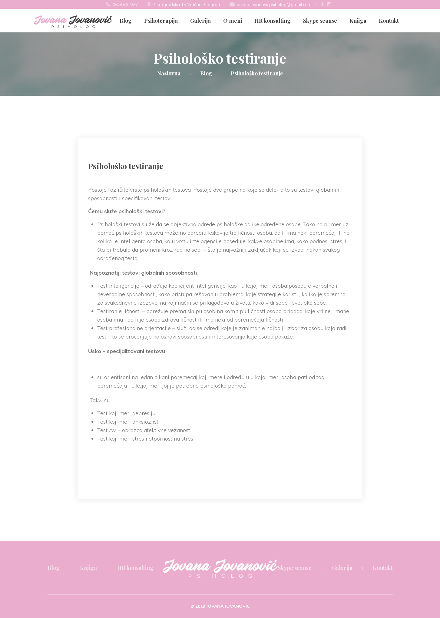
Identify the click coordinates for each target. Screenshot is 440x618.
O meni (232, 20)
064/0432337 (125, 4)
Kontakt (389, 20)
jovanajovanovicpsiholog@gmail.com (274, 4)
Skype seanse (320, 20)
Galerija (200, 20)
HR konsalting (272, 20)
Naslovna (168, 73)
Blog (126, 20)
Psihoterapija (161, 20)
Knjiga (357, 20)
